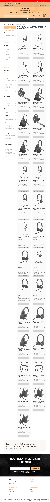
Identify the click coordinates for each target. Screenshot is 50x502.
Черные (6, 112)
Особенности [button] (7, 70)
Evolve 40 (7, 59)
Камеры (21, 21)
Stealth (6, 65)
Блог (31, 489)
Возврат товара (33, 485)
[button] (39, 15)
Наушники (15, 18)
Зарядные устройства (38, 18)
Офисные (7, 42)
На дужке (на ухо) (8, 126)
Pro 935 (6, 64)
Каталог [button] (12, 12)
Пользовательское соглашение (15, 494)
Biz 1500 (7, 48)
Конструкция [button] (7, 115)
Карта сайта (11, 491)
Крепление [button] (6, 122)
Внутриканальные (8, 125)
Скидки (31, 491)
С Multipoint (7, 78)
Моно (6, 77)
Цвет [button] (5, 108)
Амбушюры (29, 18)
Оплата (31, 483)
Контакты (37, 12)
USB (6, 75)
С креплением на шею (9, 128)
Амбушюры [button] (7, 133)
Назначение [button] (7, 32)
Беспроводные (8, 103)
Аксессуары (27, 21)
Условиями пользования (24, 472)
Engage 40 (7, 51)
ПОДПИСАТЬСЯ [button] (35, 468)
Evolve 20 (7, 56)
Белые (6, 110)
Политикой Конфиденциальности (30, 471)
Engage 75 (7, 54)
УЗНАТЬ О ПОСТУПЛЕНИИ (23, 85)
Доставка (32, 481)
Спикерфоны (22, 18)
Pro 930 (6, 62)
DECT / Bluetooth (8, 102)
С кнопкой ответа (8, 84)
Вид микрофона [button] (8, 144)
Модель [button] (6, 45)
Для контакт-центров (9, 35)
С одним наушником (9, 119)
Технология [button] (7, 96)
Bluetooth (7, 98)
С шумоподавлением (9, 91)
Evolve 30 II (7, 57)
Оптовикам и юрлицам (21, 12)
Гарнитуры (9, 18)
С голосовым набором (9, 80)
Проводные (7, 105)
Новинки (31, 12)
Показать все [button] (6, 67)
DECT (6, 100)
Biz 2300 (7, 49)
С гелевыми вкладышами (10, 135)
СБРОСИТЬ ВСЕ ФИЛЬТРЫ (10, 30)
